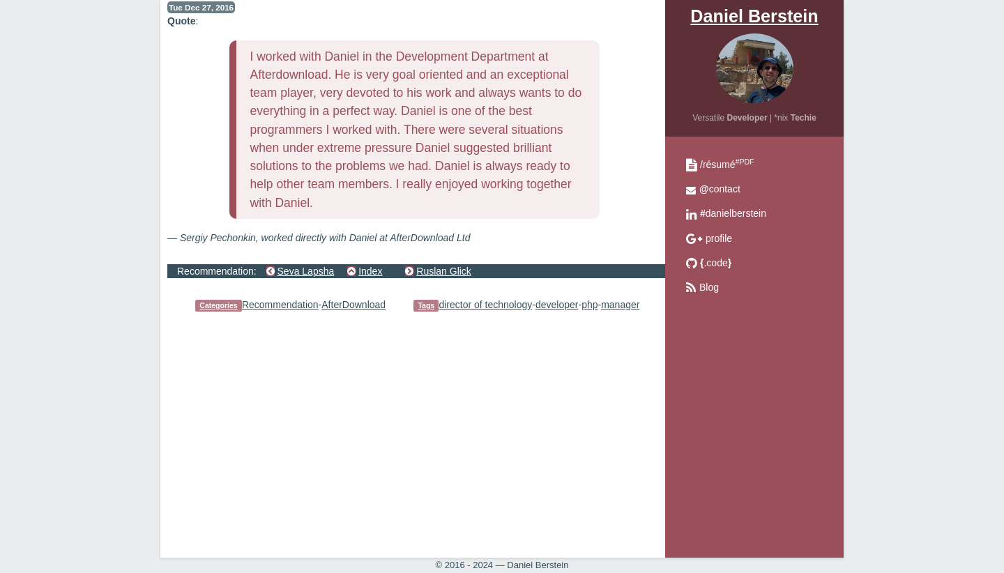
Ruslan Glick (443, 271)
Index (370, 271)
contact (719, 188)
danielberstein (733, 213)
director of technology (485, 304)
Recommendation (280, 304)
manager (620, 304)
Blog (709, 287)
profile (719, 238)
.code (715, 262)
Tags (426, 305)
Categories (218, 305)
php (589, 304)
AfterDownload (353, 304)
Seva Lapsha (306, 271)
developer (557, 304)
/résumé (727, 164)
